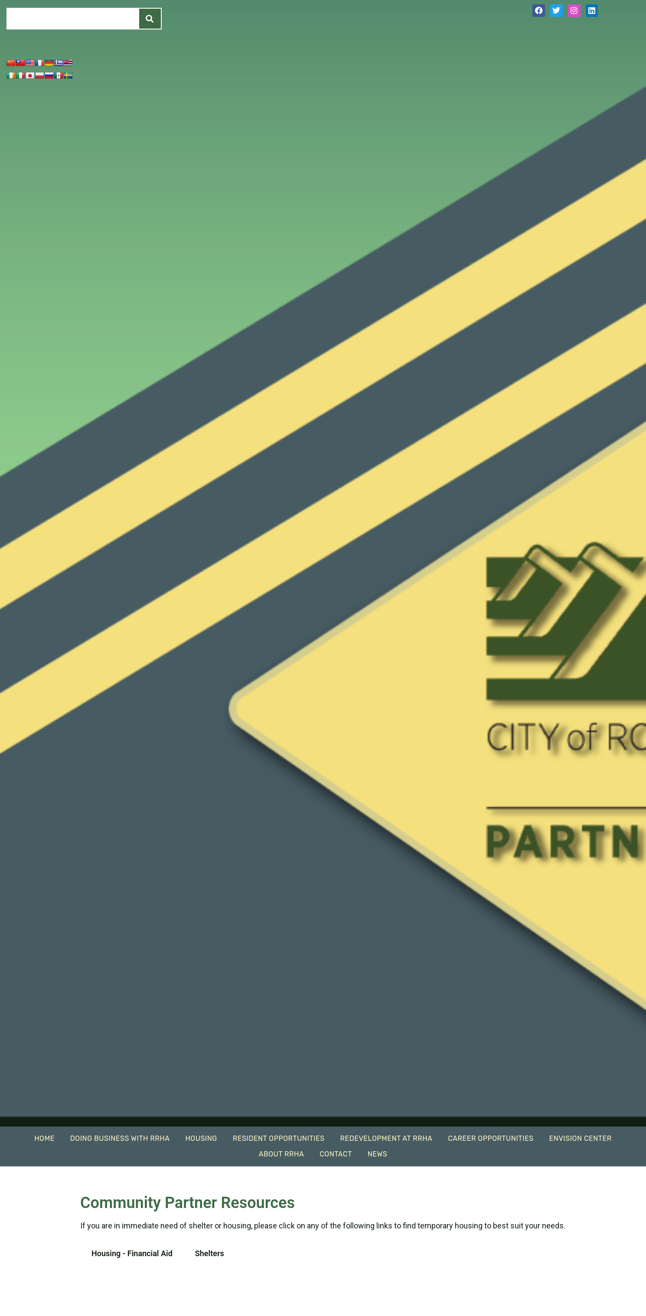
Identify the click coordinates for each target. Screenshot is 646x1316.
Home (44, 1138)
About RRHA (281, 1154)
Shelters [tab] (209, 1253)
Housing (201, 1138)
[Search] (150, 19)
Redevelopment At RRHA (386, 1138)
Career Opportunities (490, 1138)
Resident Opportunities (279, 1138)
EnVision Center (580, 1138)
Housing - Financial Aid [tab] (132, 1253)
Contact (336, 1154)
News (377, 1154)
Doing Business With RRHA (120, 1138)
